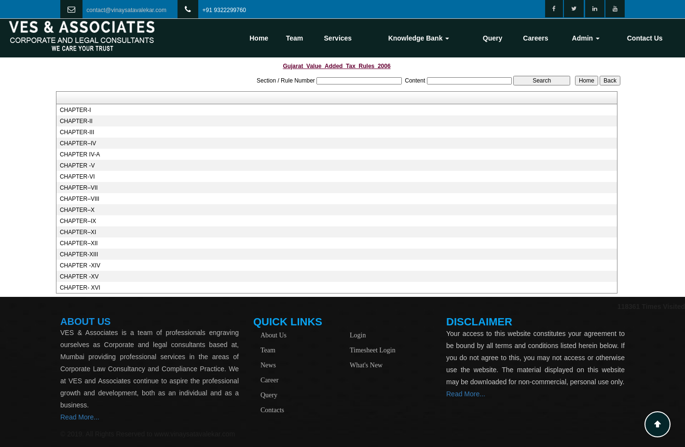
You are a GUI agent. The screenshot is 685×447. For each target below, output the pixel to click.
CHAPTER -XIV (80, 265)
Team (294, 38)
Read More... (79, 417)
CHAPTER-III (77, 132)
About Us (273, 335)
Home (258, 38)
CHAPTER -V (77, 165)
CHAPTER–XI (78, 232)
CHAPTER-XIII (79, 254)
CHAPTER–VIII (79, 199)
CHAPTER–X (77, 210)
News (268, 365)
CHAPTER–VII (79, 187)
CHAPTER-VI (77, 176)
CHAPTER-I (75, 110)
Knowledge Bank (419, 38)
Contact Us (645, 38)
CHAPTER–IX (78, 221)
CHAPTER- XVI (80, 287)
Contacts (272, 410)
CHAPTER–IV (78, 143)
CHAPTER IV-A (80, 154)
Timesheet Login (373, 350)
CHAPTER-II (76, 121)
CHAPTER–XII (79, 243)
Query (492, 38)
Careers (535, 38)
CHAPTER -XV (79, 276)
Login (358, 335)
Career (269, 380)
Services (338, 38)
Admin (586, 38)
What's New (366, 365)
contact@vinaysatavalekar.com (126, 10)
